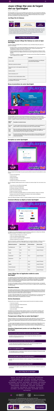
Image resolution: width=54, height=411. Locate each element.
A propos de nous (30, 377)
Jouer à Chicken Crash (15, 387)
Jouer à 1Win (18, 377)
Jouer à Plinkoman (31, 387)
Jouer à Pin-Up (19, 382)
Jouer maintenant (40, 24)
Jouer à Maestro (14, 388)
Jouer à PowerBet (35, 388)
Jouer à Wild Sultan (39, 385)
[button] (45, 1)
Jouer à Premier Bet (42, 382)
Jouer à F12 (41, 388)
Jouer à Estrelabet (34, 380)
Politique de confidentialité (14, 383)
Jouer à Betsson (40, 379)
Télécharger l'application (15, 379)
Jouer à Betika (33, 379)
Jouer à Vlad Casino (27, 390)
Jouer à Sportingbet (36, 383)
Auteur (22, 379)
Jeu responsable (23, 383)
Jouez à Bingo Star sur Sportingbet (27, 37)
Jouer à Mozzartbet (12, 382)
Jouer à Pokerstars (33, 382)
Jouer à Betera (27, 379)
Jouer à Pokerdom (26, 382)
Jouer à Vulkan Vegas (24, 385)
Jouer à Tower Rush (39, 387)
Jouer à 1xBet (24, 377)
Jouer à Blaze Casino (13, 380)
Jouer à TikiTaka (21, 388)
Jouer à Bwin (20, 380)
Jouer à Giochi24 (27, 388)
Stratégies (43, 383)
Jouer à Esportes (27, 380)
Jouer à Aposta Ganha (39, 377)
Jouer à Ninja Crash (23, 387)
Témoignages (29, 383)
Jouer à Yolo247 (32, 385)
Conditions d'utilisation (15, 385)
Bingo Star (9, 10)
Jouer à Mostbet (41, 380)
